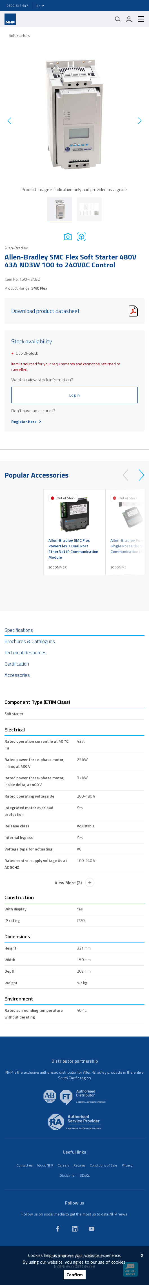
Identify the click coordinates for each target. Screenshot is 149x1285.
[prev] (128, 475)
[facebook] (58, 1229)
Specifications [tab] (19, 630)
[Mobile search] (118, 19)
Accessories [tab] (17, 675)
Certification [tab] (17, 664)
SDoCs (85, 1175)
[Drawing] (81, 236)
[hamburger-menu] (138, 19)
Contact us (24, 1165)
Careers (63, 1165)
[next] (139, 475)
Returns (79, 1165)
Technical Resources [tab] (25, 652)
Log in (74, 395)
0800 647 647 (17, 5)
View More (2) (75, 882)
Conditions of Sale (103, 1165)
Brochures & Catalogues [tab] (30, 641)
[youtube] (91, 1229)
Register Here (26, 421)
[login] (129, 19)
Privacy (127, 1165)
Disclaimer (67, 1175)
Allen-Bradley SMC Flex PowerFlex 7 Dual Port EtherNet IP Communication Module (73, 549)
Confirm (74, 1274)
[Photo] (68, 236)
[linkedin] (74, 1229)
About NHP (45, 1165)
